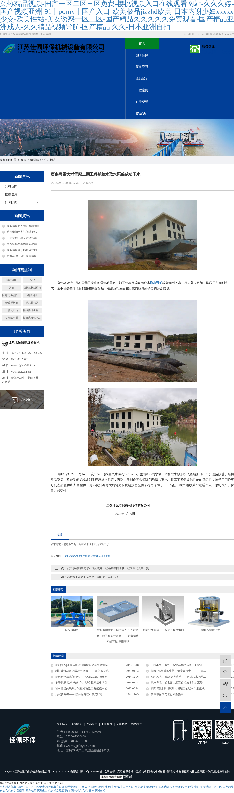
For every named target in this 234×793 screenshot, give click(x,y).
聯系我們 (142, 113)
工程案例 (142, 90)
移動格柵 (128, 771)
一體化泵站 (11, 310)
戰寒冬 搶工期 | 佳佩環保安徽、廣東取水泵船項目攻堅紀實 (24, 256)
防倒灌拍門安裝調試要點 (22, 231)
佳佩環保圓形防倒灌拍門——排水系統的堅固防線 (24, 250)
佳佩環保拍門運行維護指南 (23, 226)
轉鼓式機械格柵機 (32, 317)
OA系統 (229, 34)
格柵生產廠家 (197, 771)
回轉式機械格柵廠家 (11, 295)
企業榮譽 (142, 101)
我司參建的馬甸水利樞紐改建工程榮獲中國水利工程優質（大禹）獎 (108, 568)
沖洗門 (209, 771)
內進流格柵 (140, 771)
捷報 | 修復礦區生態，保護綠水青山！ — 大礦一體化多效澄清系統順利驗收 (192, 670)
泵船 (11, 287)
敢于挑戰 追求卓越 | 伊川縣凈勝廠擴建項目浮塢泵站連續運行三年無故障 (97, 682)
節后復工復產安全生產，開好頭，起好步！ (93, 577)
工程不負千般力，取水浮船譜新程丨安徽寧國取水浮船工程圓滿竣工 (192, 665)
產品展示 (142, 78)
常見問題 (11, 202)
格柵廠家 (184, 771)
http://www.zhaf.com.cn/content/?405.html (87, 556)
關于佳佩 (142, 55)
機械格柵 (32, 295)
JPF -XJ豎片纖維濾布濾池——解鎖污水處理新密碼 (181, 676)
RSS (198, 34)
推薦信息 (11, 194)
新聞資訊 (142, 66)
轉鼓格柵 (11, 280)
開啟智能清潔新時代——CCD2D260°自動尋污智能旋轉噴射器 (92, 676)
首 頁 (23, 159)
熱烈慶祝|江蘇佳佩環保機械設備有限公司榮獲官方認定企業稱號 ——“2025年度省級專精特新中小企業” (97, 665)
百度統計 (128, 776)
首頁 (142, 43)
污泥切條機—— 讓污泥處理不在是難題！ (80, 694)
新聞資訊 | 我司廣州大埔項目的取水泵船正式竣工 (180, 688)
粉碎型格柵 (11, 302)
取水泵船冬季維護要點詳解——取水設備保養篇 (24, 244)
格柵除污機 (11, 317)
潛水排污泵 (32, 302)
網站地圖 (189, 34)
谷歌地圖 (218, 34)
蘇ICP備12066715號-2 (92, 771)
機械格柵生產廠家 (32, 310)
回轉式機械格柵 (32, 287)
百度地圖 (207, 34)
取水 (32, 280)
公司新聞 (49, 159)
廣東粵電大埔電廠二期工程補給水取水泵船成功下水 (80, 544)
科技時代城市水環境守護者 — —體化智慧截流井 (84, 670)
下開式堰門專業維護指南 (22, 238)
